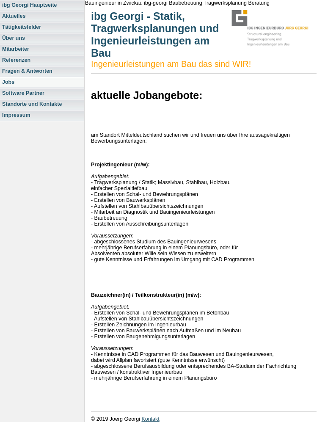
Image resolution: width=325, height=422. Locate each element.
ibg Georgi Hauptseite (29, 5)
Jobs (8, 82)
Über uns (13, 38)
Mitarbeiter (15, 49)
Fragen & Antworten (27, 71)
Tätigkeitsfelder (21, 27)
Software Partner (23, 93)
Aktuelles (13, 16)
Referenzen (16, 60)
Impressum (16, 115)
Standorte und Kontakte (32, 104)
